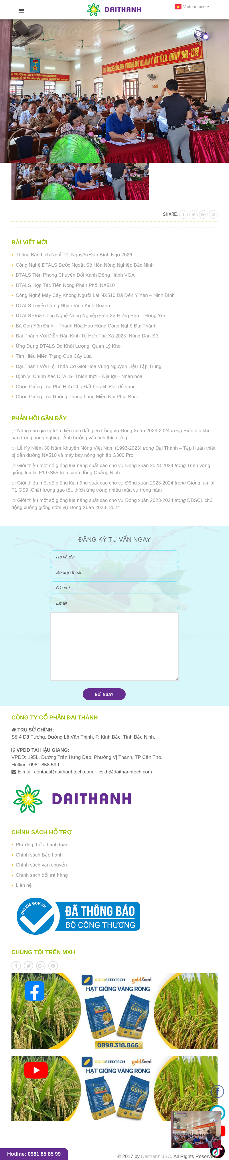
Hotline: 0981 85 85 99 (34, 1154)
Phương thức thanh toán (42, 844)
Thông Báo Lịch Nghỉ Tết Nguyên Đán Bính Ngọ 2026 (74, 255)
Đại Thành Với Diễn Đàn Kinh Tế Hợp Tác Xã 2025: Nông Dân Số (87, 336)
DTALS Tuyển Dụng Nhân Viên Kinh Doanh (63, 305)
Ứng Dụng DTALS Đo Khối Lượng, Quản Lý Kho (68, 346)
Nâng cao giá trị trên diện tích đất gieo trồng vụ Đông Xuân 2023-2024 (93, 430)
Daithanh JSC (156, 1156)
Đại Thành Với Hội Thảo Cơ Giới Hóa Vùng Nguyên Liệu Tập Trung (88, 366)
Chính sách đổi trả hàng (42, 875)
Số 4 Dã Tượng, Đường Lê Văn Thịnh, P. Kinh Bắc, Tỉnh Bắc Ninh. (83, 737)
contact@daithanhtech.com (64, 772)
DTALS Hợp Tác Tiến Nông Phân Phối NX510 (65, 285)
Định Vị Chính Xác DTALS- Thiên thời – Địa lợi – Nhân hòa (79, 376)
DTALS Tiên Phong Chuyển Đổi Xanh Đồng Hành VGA (75, 275)
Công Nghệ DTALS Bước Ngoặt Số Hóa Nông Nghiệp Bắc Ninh (85, 265)
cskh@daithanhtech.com (125, 772)
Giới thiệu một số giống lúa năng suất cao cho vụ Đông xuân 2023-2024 (95, 465)
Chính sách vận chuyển (41, 865)
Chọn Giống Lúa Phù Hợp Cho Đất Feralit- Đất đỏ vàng (76, 386)
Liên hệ (24, 885)
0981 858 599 (43, 764)
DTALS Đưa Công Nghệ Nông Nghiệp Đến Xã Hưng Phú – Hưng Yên (91, 315)
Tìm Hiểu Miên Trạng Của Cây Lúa (54, 356)
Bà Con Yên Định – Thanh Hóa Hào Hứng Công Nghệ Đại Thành (86, 326)
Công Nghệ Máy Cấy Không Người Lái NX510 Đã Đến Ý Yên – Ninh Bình (95, 295)
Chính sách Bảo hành (39, 855)
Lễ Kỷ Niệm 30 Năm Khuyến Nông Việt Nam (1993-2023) (79, 448)
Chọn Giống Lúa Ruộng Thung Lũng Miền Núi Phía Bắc (76, 396)
